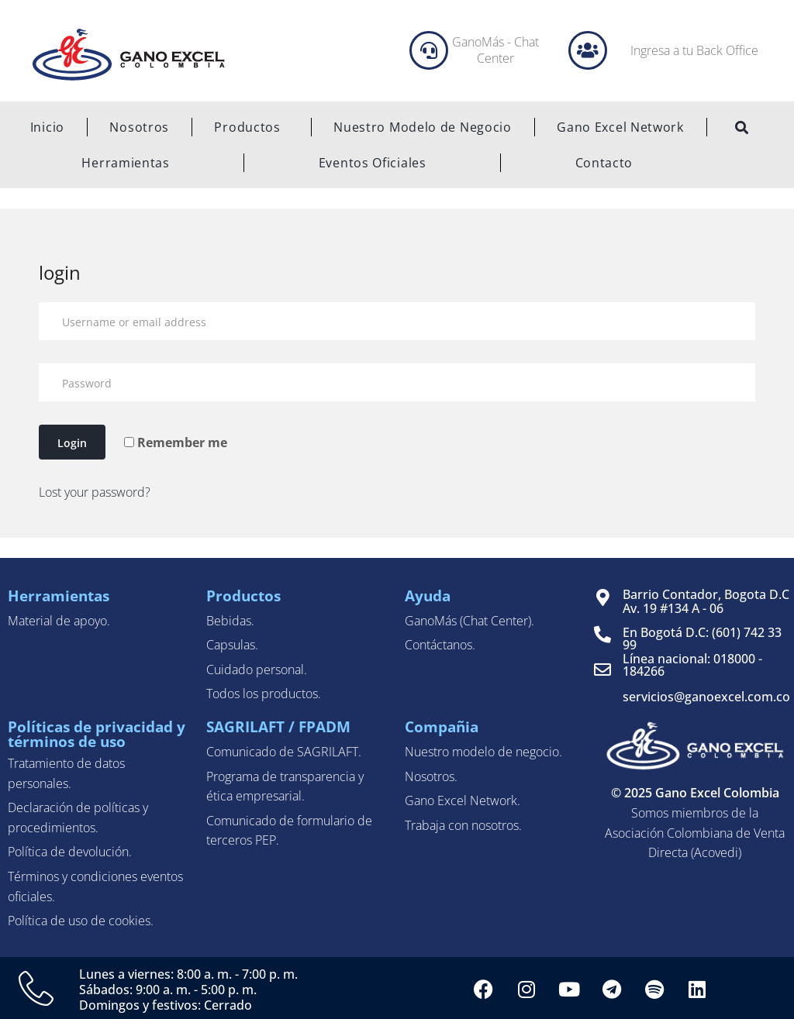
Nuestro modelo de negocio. (483, 751)
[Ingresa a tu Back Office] (587, 50)
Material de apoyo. (59, 620)
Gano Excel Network (620, 127)
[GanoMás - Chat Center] (428, 50)
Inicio (47, 127)
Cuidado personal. (256, 669)
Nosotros (139, 127)
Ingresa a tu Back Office (694, 50)
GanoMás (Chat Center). (469, 620)
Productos (251, 127)
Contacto (604, 162)
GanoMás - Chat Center (495, 50)
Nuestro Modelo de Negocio (422, 127)
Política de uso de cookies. (81, 920)
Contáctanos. (440, 644)
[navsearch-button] (742, 128)
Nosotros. (431, 776)
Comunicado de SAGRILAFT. (283, 751)
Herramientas (125, 162)
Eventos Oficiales (372, 162)
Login (72, 442)
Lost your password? (94, 492)
